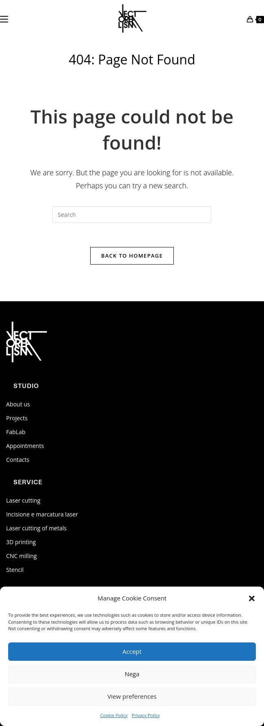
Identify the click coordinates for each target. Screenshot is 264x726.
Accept (132, 651)
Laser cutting (23, 500)
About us (18, 404)
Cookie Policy (113, 715)
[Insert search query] (131, 214)
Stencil (15, 570)
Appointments (25, 446)
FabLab (15, 432)
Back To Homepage (132, 255)
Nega (131, 674)
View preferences (131, 696)
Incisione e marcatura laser (42, 514)
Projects (16, 418)
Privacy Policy (146, 715)
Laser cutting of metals (36, 528)
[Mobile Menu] (4, 18)
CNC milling (21, 556)
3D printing (21, 542)
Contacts (17, 459)
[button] (252, 598)
